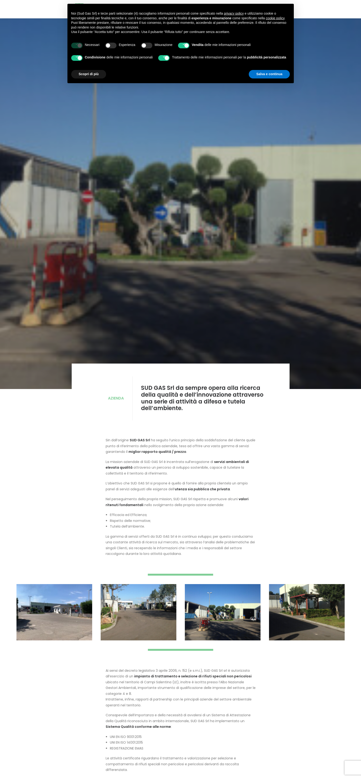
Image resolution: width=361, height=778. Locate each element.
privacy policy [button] (234, 13)
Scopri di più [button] (89, 74)
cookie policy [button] (275, 18)
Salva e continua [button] (269, 74)
